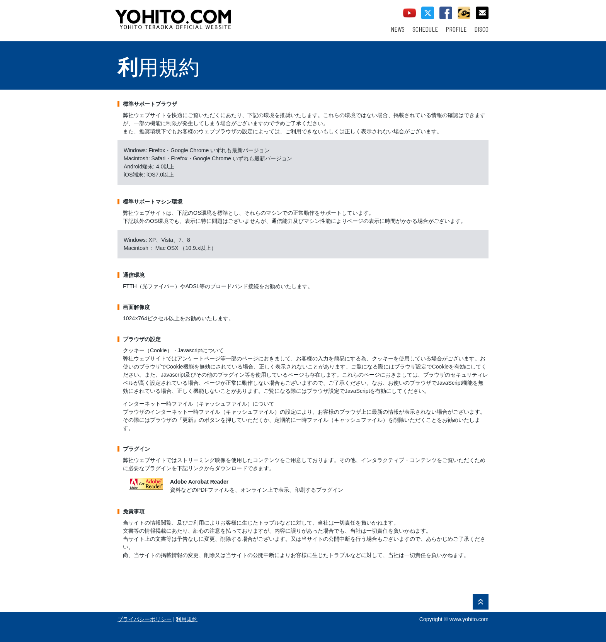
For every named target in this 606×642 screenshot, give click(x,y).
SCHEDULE (425, 29)
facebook (445, 13)
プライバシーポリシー (144, 619)
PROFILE (456, 29)
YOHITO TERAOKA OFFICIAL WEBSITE (203, 15)
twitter (427, 13)
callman (464, 13)
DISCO (481, 29)
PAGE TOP (481, 602)
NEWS (398, 29)
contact (482, 13)
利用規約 (186, 619)
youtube (409, 13)
